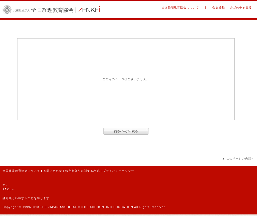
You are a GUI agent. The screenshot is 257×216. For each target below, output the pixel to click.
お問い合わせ (52, 170)
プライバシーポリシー (118, 170)
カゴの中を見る (241, 7)
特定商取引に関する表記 (82, 170)
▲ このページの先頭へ (238, 158)
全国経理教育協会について (180, 7)
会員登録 (218, 7)
